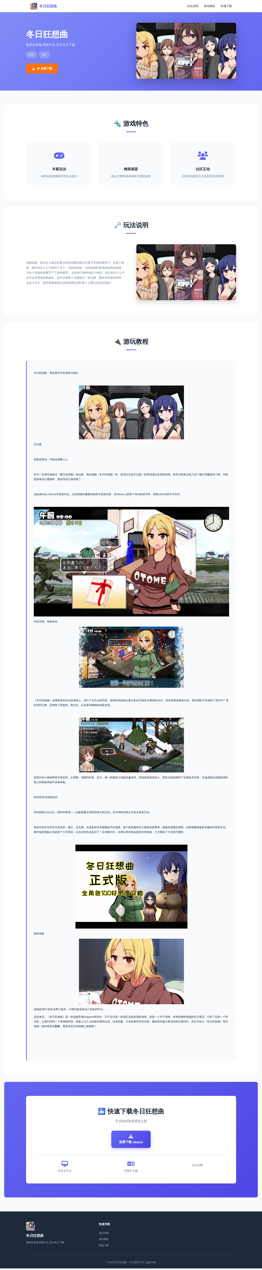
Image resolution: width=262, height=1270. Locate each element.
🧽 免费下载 (42, 68)
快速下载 (226, 6)
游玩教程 (209, 6)
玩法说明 (192, 6)
